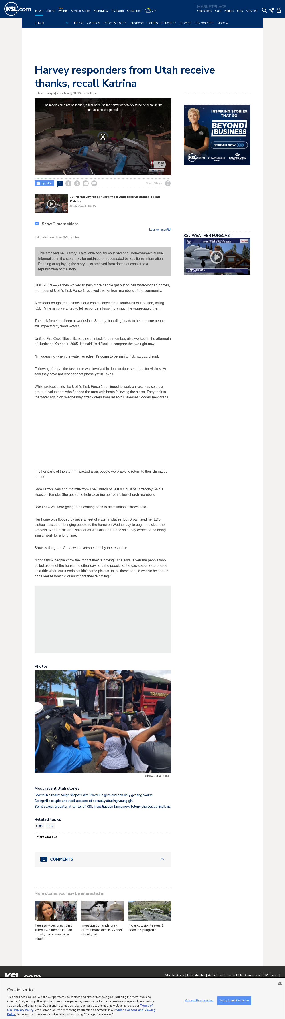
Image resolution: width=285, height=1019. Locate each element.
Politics (152, 22)
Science (185, 22)
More (222, 22)
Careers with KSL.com (261, 975)
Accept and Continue (234, 1000)
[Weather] (151, 12)
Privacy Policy (23, 1010)
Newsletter (196, 975)
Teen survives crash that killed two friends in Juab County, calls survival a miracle (53, 932)
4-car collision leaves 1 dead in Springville (146, 927)
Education (168, 22)
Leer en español (160, 229)
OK (280, 983)
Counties (93, 22)
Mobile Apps (174, 975)
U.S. (50, 826)
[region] (142, 998)
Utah (39, 826)
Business (136, 22)
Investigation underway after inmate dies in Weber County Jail (101, 930)
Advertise (215, 975)
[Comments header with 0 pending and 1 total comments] (103, 859)
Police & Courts (115, 22)
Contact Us (234, 975)
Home (78, 22)
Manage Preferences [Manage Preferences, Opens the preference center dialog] (199, 1000)
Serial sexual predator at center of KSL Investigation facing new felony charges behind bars (103, 806)
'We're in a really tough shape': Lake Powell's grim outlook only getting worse (94, 795)
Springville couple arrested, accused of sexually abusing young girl (84, 800)
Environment (204, 22)
